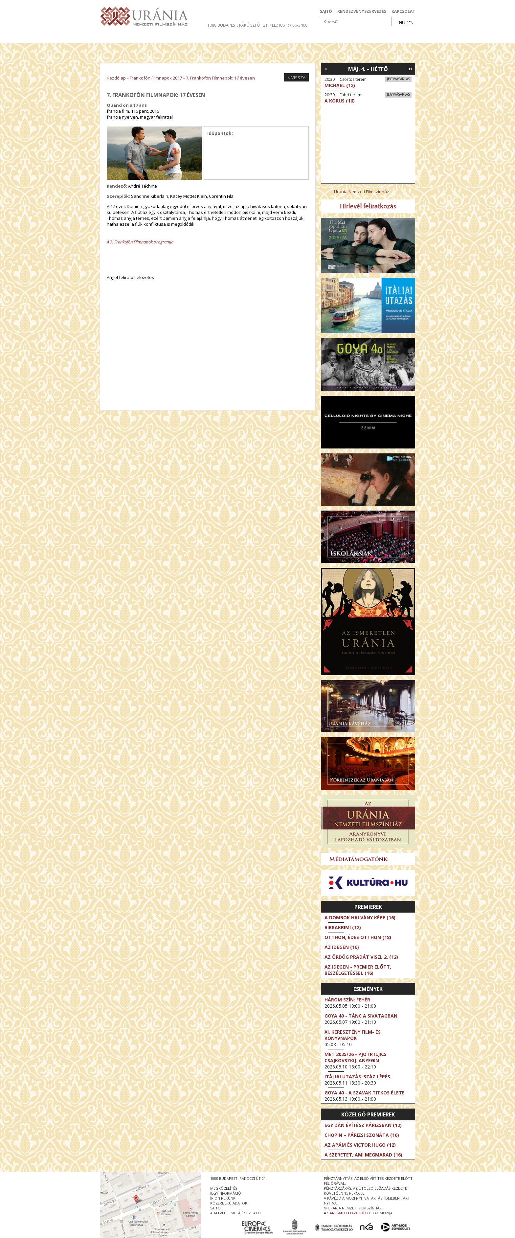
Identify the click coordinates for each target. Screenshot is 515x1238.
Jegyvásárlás (398, 79)
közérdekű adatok (228, 1203)
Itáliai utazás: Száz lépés (357, 1076)
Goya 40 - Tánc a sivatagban (361, 1016)
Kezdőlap (116, 78)
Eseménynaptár (326, 37)
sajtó (215, 1207)
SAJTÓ (326, 11)
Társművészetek (160, 37)
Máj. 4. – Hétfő (368, 69)
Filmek (115, 37)
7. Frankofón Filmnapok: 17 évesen (220, 78)
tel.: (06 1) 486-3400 (288, 25)
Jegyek (370, 37)
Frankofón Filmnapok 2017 (156, 78)
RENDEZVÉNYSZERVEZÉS (361, 11)
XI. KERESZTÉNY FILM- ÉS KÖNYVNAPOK (353, 1035)
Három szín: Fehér (347, 1000)
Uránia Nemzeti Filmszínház (361, 192)
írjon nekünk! (223, 1198)
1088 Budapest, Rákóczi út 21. (238, 25)
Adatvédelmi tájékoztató (235, 1212)
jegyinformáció (225, 1193)
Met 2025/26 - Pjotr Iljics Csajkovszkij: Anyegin (356, 1057)
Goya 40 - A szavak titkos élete (365, 1092)
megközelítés (223, 1188)
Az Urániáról (215, 37)
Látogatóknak (269, 37)
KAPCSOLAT (403, 11)
